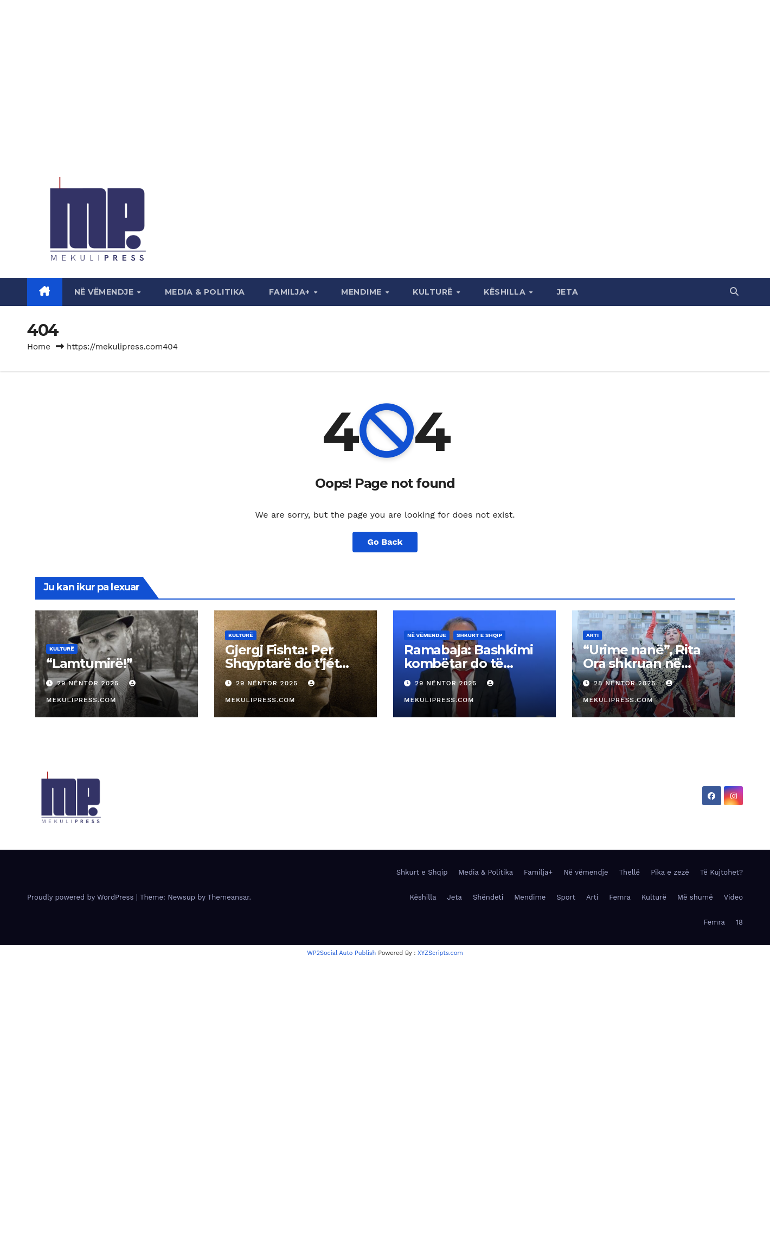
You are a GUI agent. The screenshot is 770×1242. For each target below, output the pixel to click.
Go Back (385, 542)
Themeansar (228, 897)
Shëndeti (488, 897)
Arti (592, 635)
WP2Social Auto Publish (341, 953)
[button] (734, 291)
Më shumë (695, 897)
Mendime (362, 292)
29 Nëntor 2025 (89, 683)
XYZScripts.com (440, 953)
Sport (565, 897)
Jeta (568, 292)
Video (733, 897)
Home (38, 347)
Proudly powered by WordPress (81, 897)
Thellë (629, 872)
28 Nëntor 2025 (626, 683)
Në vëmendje (105, 292)
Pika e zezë (670, 872)
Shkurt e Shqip (479, 635)
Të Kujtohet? (721, 872)
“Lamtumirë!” (89, 663)
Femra (620, 897)
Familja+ (291, 292)
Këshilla (506, 292)
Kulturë (434, 292)
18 (739, 922)
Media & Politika (205, 292)
